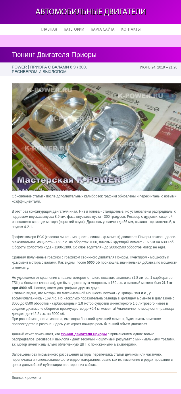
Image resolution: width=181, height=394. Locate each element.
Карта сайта (103, 30)
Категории (74, 30)
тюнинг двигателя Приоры (84, 334)
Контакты (130, 30)
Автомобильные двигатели (90, 12)
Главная (49, 30)
